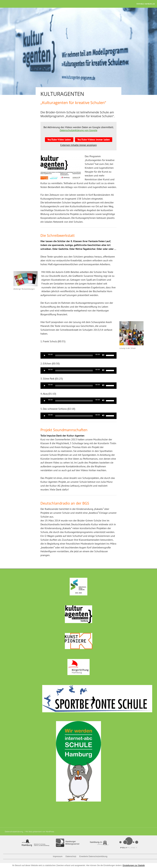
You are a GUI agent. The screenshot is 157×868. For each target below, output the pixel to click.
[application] (78, 355)
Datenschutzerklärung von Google (78, 130)
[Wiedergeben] (44, 355)
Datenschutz (70, 856)
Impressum (57, 856)
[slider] (74, 355)
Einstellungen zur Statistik (134, 865)
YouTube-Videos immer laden (93, 139)
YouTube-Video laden (59, 139)
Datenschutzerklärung (14, 831)
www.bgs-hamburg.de (145, 4)
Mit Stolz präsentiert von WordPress (39, 831)
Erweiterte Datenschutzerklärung (93, 856)
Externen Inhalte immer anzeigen (78, 145)
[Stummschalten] (103, 355)
